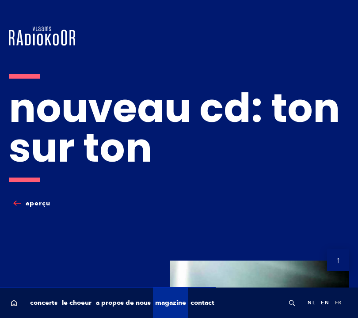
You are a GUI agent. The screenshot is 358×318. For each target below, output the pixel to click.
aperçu (38, 203)
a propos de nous (123, 303)
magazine (170, 303)
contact (202, 303)
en (325, 302)
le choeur (76, 303)
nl (312, 302)
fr (338, 302)
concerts (43, 303)
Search (291, 303)
